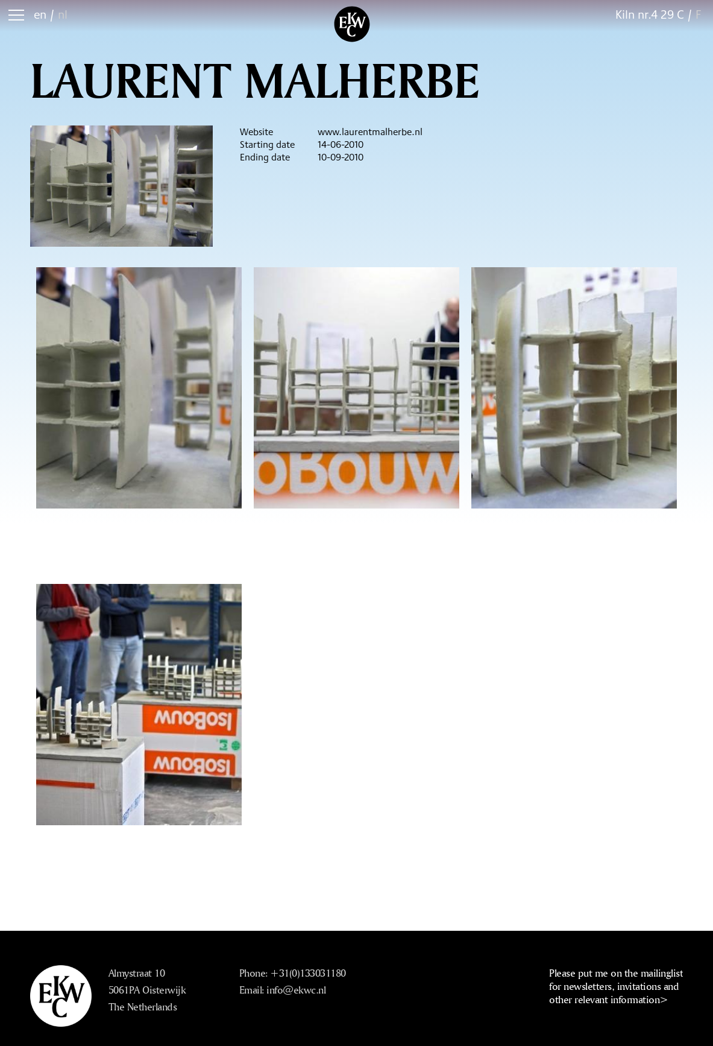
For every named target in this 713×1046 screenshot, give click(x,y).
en (40, 14)
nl (63, 14)
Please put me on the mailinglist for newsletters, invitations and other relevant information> (616, 986)
